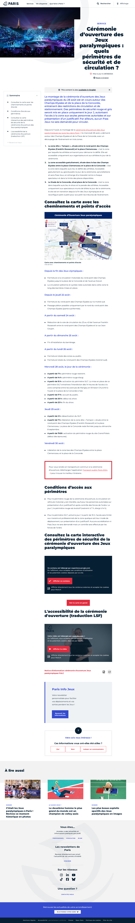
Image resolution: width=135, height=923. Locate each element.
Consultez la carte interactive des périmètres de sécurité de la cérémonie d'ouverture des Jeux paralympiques (22, 122)
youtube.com (77, 636)
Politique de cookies (93, 920)
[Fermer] (109, 90)
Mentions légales (29, 920)
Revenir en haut (15, 142)
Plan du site (107, 920)
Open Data (79, 920)
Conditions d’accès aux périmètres (20, 112)
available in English (87, 90)
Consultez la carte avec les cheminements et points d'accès (22, 104)
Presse (71, 920)
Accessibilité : (52, 920)
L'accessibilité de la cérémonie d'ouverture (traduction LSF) (20, 133)
